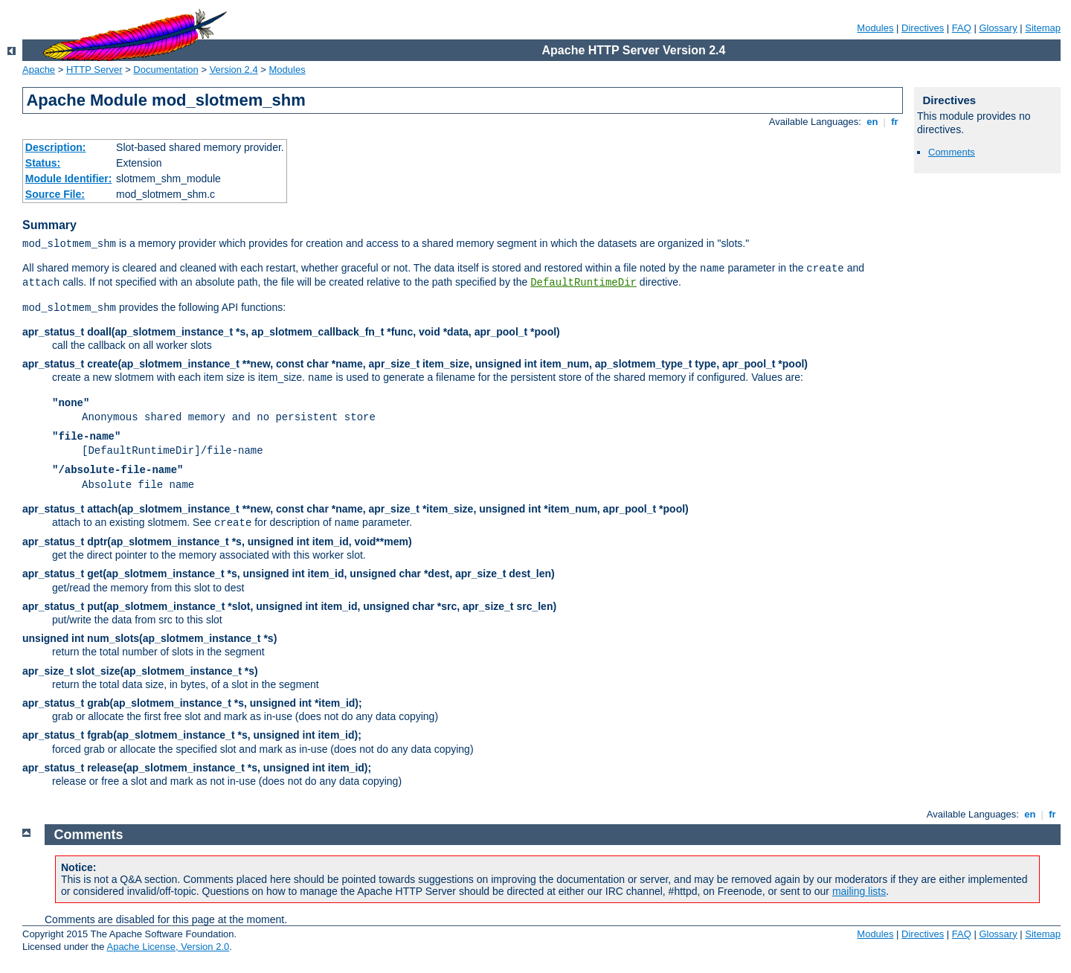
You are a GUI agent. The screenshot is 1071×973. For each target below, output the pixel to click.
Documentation (165, 69)
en (872, 121)
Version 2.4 (234, 69)
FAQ (961, 27)
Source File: (55, 194)
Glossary (998, 27)
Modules (875, 27)
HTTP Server (94, 69)
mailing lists (859, 891)
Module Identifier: (68, 178)
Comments (951, 152)
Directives (922, 27)
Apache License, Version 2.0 (167, 946)
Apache (38, 69)
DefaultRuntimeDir (583, 283)
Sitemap (1043, 27)
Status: (42, 163)
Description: (55, 147)
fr (895, 121)
